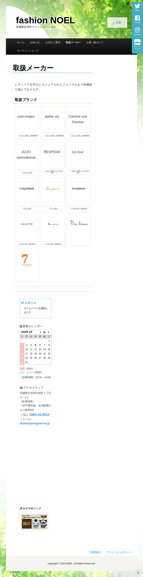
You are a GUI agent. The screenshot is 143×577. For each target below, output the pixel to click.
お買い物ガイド (94, 42)
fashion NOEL (45, 20)
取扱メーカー (73, 42)
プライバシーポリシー (119, 552)
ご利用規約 (94, 552)
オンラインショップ (137, 45)
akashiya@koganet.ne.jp (35, 423)
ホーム (20, 42)
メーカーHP (57, 171)
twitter (137, 7)
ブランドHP (23, 135)
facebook (137, 19)
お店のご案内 (53, 42)
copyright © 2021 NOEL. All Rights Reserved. (71, 563)
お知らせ (35, 42)
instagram (137, 31)
